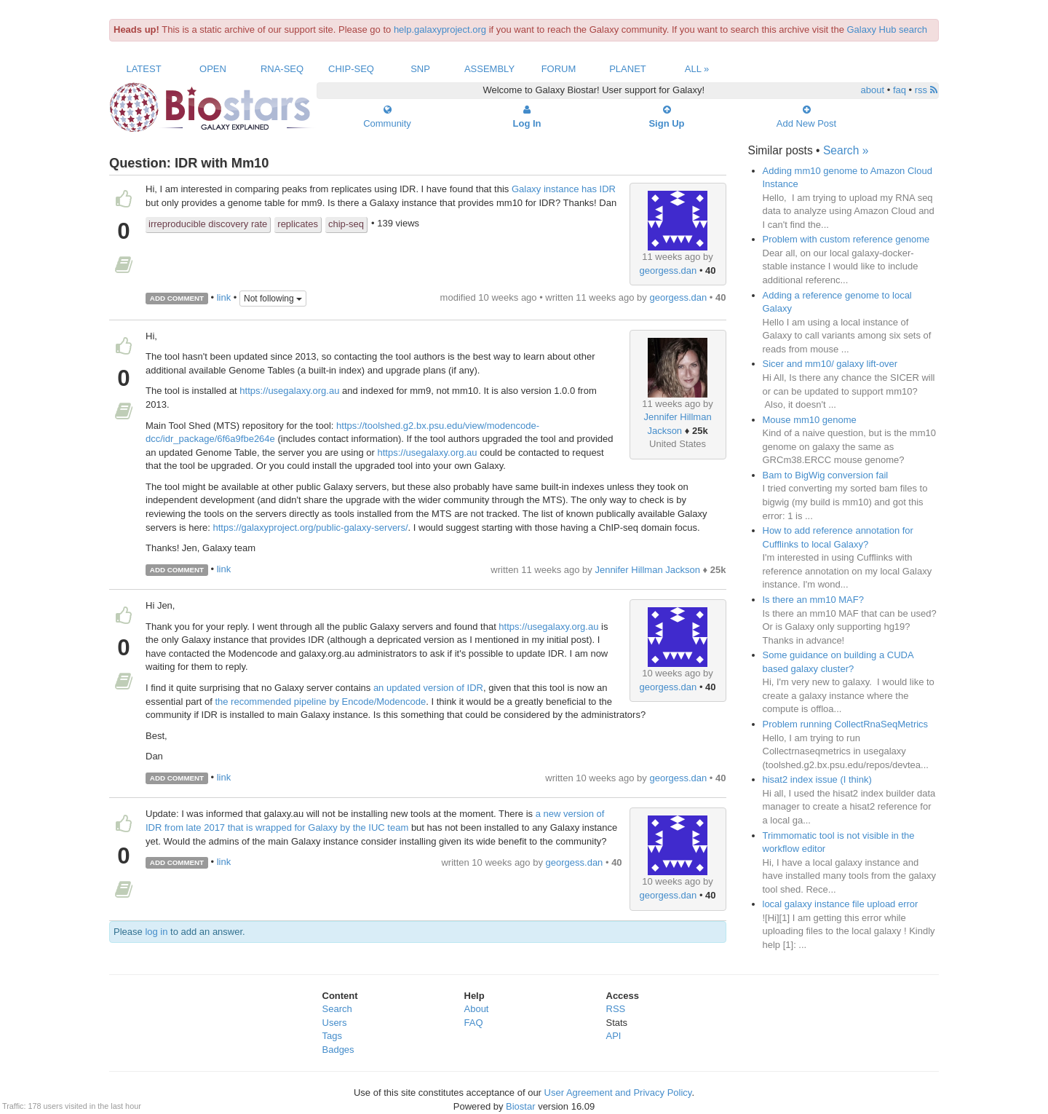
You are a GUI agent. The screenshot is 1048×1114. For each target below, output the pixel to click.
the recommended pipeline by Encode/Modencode (320, 701)
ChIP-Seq (351, 68)
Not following (273, 298)
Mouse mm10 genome (810, 419)
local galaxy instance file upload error (840, 903)
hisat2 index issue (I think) (817, 779)
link (224, 297)
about (873, 89)
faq (899, 89)
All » (697, 68)
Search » (845, 150)
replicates (297, 223)
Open (212, 68)
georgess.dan (668, 270)
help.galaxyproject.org (440, 29)
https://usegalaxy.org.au (289, 390)
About (476, 1008)
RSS (616, 1008)
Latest (143, 68)
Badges (338, 1049)
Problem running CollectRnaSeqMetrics (846, 724)
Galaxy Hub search (887, 29)
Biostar (520, 1106)
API (614, 1035)
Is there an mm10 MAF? (813, 599)
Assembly (489, 68)
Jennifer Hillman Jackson (647, 569)
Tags (332, 1035)
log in (156, 931)
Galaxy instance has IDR (564, 188)
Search (337, 1008)
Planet (627, 68)
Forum (558, 68)
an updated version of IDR (428, 687)
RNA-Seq (282, 68)
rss (926, 89)
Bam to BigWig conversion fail (826, 475)
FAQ (473, 1022)
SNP (420, 68)
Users (334, 1022)
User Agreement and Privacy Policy (618, 1092)
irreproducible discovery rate (207, 223)
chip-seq (346, 223)
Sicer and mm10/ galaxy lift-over (830, 363)
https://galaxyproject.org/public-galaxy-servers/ (310, 527)
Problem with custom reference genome (846, 239)
